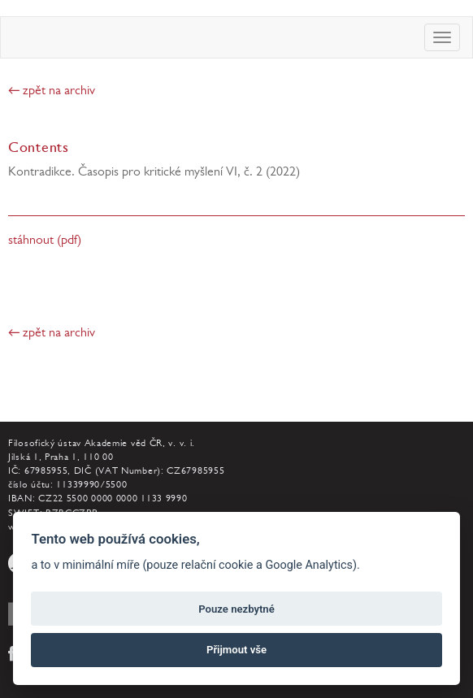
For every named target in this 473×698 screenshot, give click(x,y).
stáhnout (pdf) (44, 241)
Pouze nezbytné (236, 609)
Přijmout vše (236, 650)
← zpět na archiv (51, 91)
